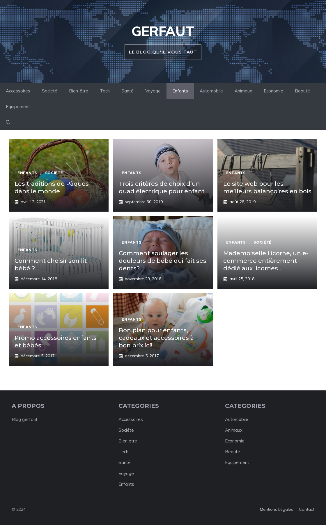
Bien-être (78, 91)
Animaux (243, 91)
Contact (306, 509)
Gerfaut (163, 31)
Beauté (302, 91)
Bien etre (127, 441)
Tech (105, 91)
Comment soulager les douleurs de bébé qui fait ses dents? (162, 261)
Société (49, 91)
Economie (273, 91)
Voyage (153, 91)
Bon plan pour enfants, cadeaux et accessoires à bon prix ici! (156, 338)
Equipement (18, 106)
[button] (8, 122)
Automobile (211, 91)
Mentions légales (276, 509)
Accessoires (18, 91)
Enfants (180, 91)
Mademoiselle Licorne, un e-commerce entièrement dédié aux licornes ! (265, 261)
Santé (127, 91)
